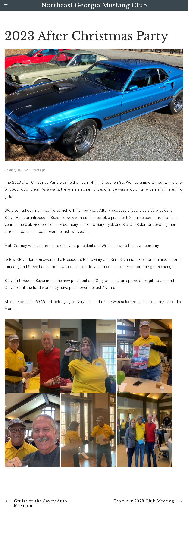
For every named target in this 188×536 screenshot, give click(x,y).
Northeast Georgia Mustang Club (94, 5)
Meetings (39, 170)
